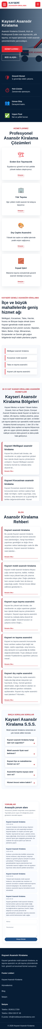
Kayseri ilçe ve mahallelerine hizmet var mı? (19, 762)
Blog (3, 991)
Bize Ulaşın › (11, 57)
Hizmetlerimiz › (12, 49)
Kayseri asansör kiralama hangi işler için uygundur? (20, 741)
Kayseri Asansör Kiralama (12, 980)
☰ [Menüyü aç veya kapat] (38, 4)
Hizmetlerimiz (7, 985)
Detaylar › (21, 175)
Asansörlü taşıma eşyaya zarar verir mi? (20, 773)
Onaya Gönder (21, 939)
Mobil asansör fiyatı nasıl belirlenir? (17, 752)
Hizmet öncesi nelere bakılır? (19, 782)
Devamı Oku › (9, 557)
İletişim (4, 997)
